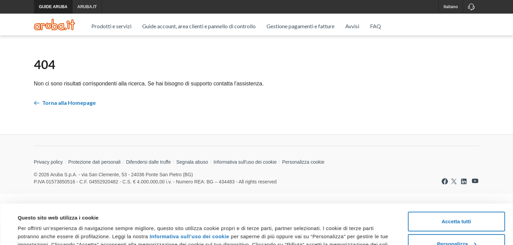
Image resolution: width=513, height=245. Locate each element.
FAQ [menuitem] (375, 26)
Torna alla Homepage (65, 102)
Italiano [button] (450, 6)
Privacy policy (48, 162)
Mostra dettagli (36, 231)
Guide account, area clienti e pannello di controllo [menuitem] (199, 26)
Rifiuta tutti (456, 226)
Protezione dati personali (94, 162)
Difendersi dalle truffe (148, 162)
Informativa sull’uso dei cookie (188, 196)
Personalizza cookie (303, 162)
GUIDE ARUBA (53, 6)
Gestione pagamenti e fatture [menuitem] (300, 26)
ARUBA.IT (87, 6)
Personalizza (456, 204)
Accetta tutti (456, 181)
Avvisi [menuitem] (352, 26)
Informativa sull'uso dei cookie (245, 162)
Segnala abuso (192, 162)
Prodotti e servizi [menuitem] (111, 26)
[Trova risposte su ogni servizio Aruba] (54, 24)
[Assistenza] (471, 7)
